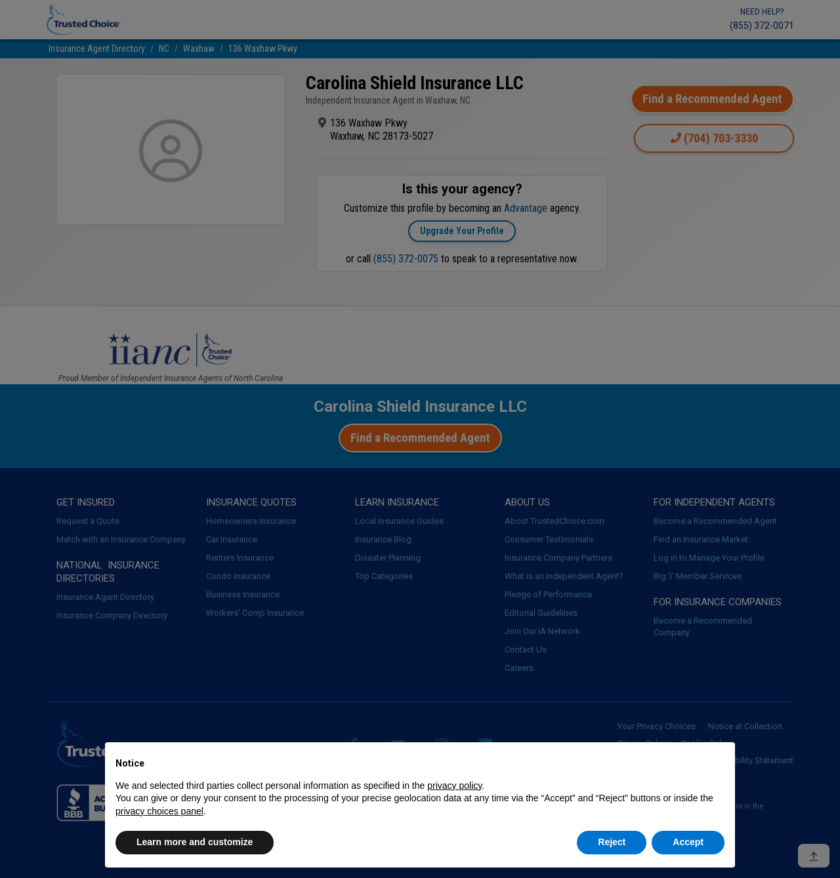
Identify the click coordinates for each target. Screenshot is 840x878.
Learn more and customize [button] (194, 842)
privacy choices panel (159, 811)
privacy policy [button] (454, 785)
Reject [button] (611, 842)
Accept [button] (688, 842)
